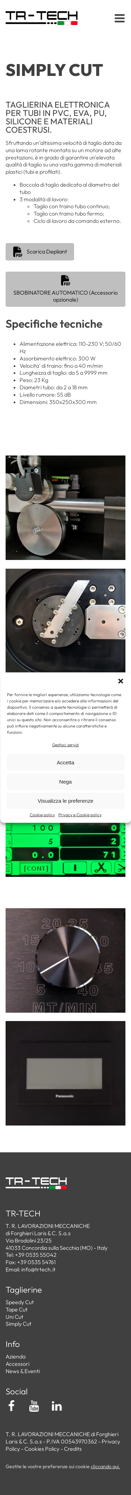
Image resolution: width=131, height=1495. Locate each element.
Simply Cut (18, 1323)
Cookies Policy (41, 1448)
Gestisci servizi (65, 744)
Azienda (16, 1356)
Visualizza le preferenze (65, 801)
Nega (65, 782)
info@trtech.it (38, 1269)
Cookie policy (42, 814)
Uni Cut (14, 1316)
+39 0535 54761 (36, 1262)
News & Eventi (23, 1371)
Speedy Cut (20, 1302)
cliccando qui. (105, 1466)
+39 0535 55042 (36, 1254)
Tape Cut (17, 1309)
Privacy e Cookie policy (80, 814)
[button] (120, 680)
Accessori (17, 1363)
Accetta (65, 762)
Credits (73, 1448)
